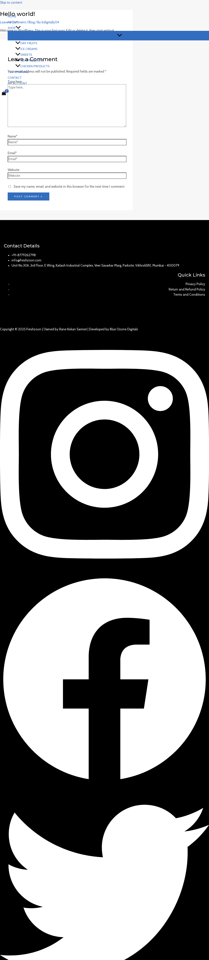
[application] (18, 28)
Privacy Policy (195, 284)
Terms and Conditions (189, 294)
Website (13, 170)
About (13, 22)
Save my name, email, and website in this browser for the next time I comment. (69, 186)
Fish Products (29, 60)
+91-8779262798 (24, 255)
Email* (12, 153)
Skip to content (11, 2)
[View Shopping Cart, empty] (4, 93)
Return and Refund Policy (187, 289)
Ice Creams (26, 49)
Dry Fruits (26, 43)
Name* (12, 136)
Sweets (23, 54)
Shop (14, 28)
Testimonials (18, 72)
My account (17, 83)
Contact (15, 77)
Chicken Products (32, 66)
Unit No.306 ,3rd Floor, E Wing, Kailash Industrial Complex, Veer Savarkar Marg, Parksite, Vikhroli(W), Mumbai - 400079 (95, 265)
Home (12, 16)
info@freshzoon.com (26, 260)
